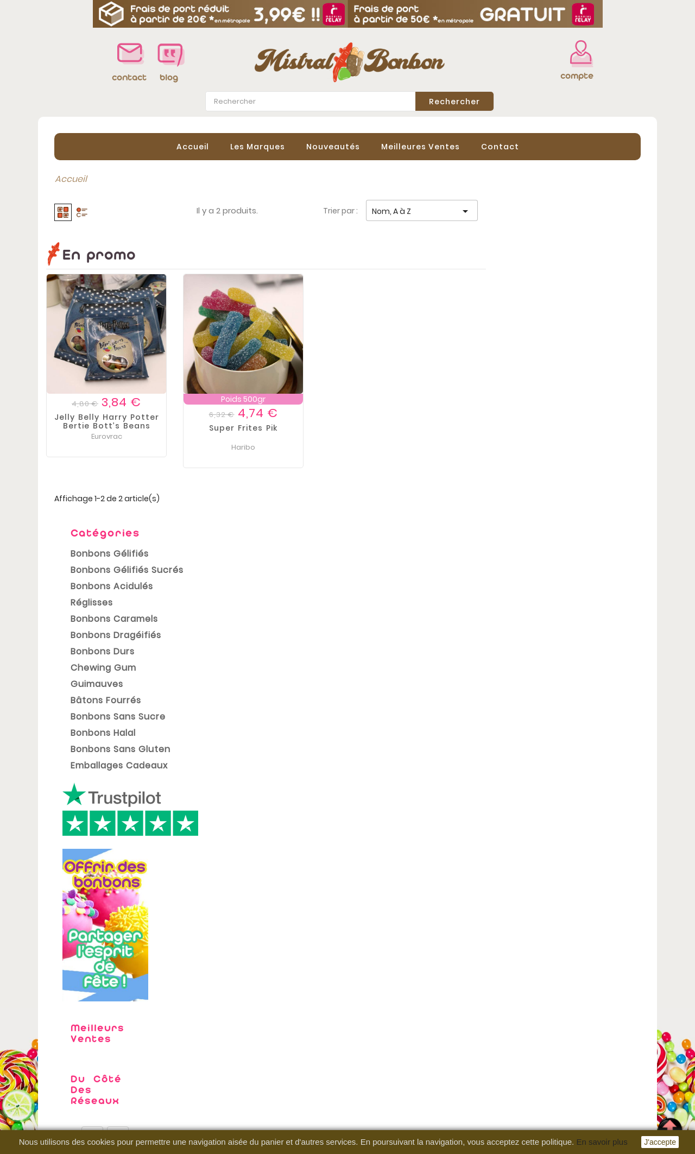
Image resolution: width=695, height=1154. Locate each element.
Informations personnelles (413, 1038)
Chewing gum (95, 346)
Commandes (384, 1054)
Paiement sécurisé (241, 1089)
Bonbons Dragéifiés (107, 313)
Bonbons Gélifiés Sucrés (118, 248)
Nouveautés (333, 146)
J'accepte (660, 1142)
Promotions (71, 1040)
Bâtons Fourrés (97, 379)
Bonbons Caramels (106, 297)
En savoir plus (601, 1141)
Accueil (192, 146)
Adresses (376, 1087)
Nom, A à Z (577, 211)
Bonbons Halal (95, 411)
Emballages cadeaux (111, 444)
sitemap (219, 1122)
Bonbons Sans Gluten (112, 427)
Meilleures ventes (84, 1073)
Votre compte (388, 1026)
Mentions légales (238, 1056)
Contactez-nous (237, 1105)
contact (126, 77)
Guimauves (88, 362)
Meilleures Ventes (420, 146)
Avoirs (369, 1070)
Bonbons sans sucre (109, 395)
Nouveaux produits (86, 1056)
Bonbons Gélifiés (101, 232)
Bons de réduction (395, 1103)
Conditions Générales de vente (268, 1073)
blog (169, 77)
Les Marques (257, 146)
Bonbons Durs (94, 330)
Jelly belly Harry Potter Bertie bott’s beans (261, 421)
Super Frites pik (398, 427)
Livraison (220, 1040)
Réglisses (83, 281)
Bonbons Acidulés (103, 264)
